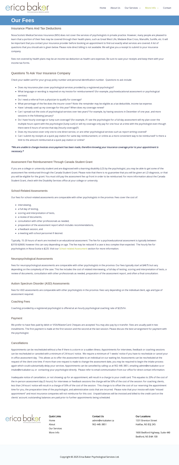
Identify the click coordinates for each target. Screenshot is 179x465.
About (52, 424)
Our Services (131, 7)
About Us (115, 7)
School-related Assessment (73, 248)
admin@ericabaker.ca (103, 420)
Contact (167, 7)
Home (103, 7)
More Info (150, 7)
